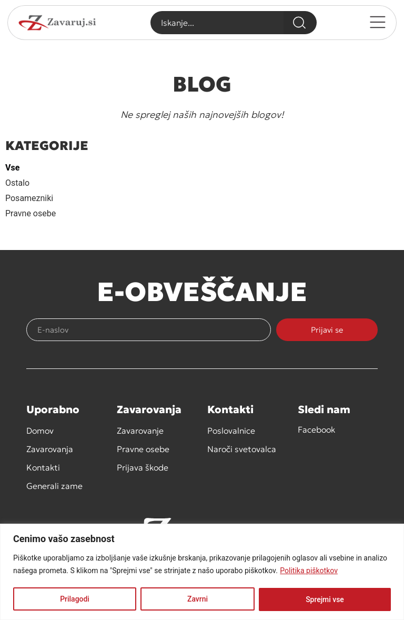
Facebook (316, 429)
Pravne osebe (30, 213)
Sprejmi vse (325, 599)
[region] (202, 572)
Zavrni (197, 599)
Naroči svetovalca (241, 449)
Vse (12, 168)
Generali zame (54, 486)
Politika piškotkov (309, 571)
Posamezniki (29, 198)
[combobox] (217, 22)
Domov (40, 430)
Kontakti (43, 467)
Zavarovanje (140, 430)
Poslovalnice (231, 430)
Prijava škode (142, 467)
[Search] (300, 22)
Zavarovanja (49, 449)
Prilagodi (74, 599)
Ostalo (17, 183)
